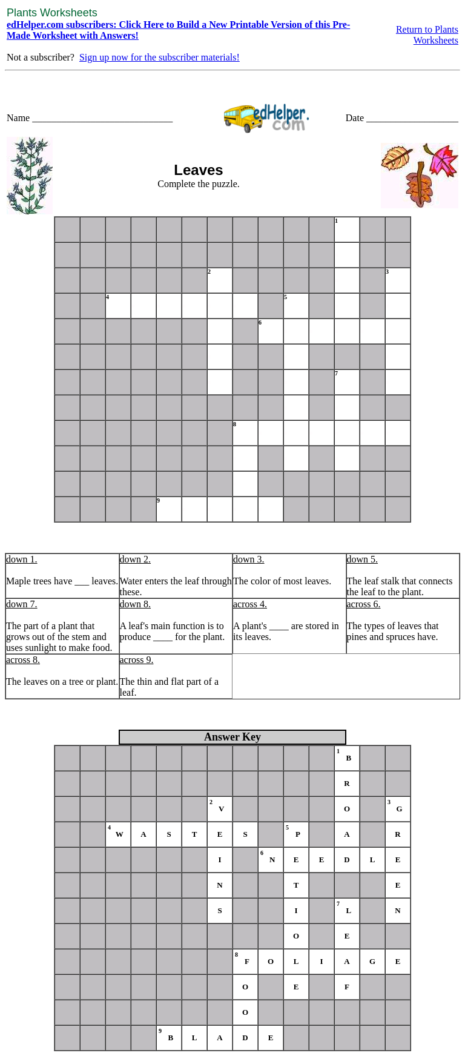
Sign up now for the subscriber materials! (159, 57)
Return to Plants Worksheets (427, 34)
